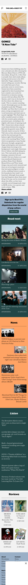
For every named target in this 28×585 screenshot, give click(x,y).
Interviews (6, 243)
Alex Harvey (13, 54)
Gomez (5, 41)
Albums (5, 56)
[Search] (2, 8)
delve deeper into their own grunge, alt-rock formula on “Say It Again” (13, 434)
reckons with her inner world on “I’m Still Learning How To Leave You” (13, 479)
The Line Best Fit (14, 8)
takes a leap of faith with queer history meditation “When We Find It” (13, 468)
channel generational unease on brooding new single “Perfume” (13, 445)
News (17, 559)
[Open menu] (26, 8)
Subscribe (14, 212)
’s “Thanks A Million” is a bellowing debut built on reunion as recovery (13, 456)
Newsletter (5, 559)
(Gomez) (13, 56)
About (3, 557)
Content (17, 557)
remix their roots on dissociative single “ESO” (13, 423)
